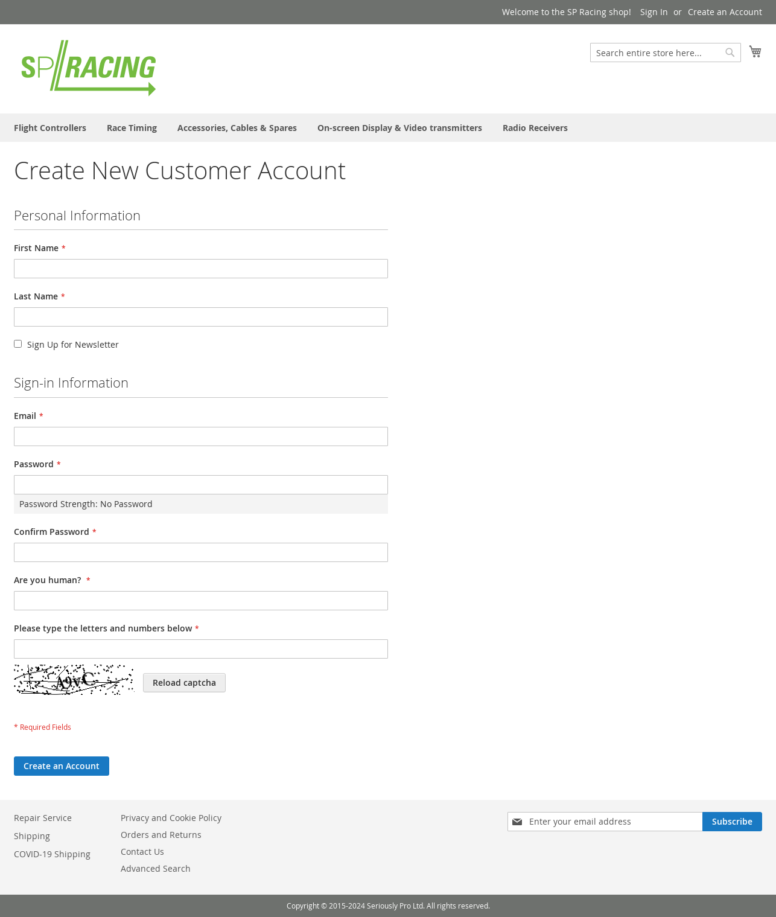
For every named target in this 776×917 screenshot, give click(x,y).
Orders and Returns (161, 834)
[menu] (388, 127)
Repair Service (43, 817)
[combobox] (665, 52)
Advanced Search (156, 868)
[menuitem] (50, 127)
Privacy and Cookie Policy (171, 817)
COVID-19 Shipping (52, 854)
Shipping (32, 836)
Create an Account (725, 12)
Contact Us (142, 851)
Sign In (654, 12)
